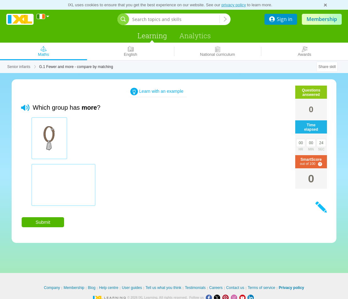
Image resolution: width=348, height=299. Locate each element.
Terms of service (261, 288)
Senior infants (18, 67)
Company (52, 288)
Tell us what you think (163, 288)
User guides (132, 288)
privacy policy (233, 5)
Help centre (108, 288)
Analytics (195, 35)
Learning (152, 35)
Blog (91, 288)
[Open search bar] (123, 19)
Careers (216, 288)
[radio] (49, 138)
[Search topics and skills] (176, 19)
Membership (322, 19)
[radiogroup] (145, 164)
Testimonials (195, 288)
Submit (42, 222)
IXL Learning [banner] (20, 19)
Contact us (235, 288)
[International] (43, 16)
